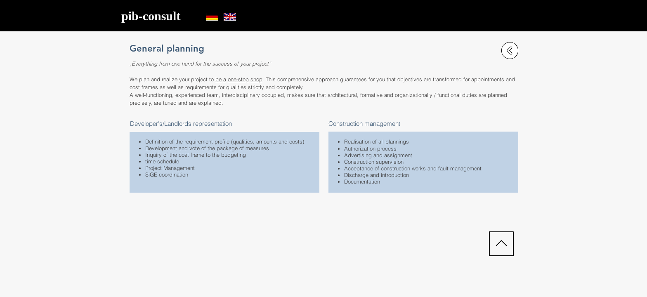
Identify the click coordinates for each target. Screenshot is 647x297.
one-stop (238, 79)
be (218, 79)
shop (256, 79)
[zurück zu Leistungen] (509, 50)
